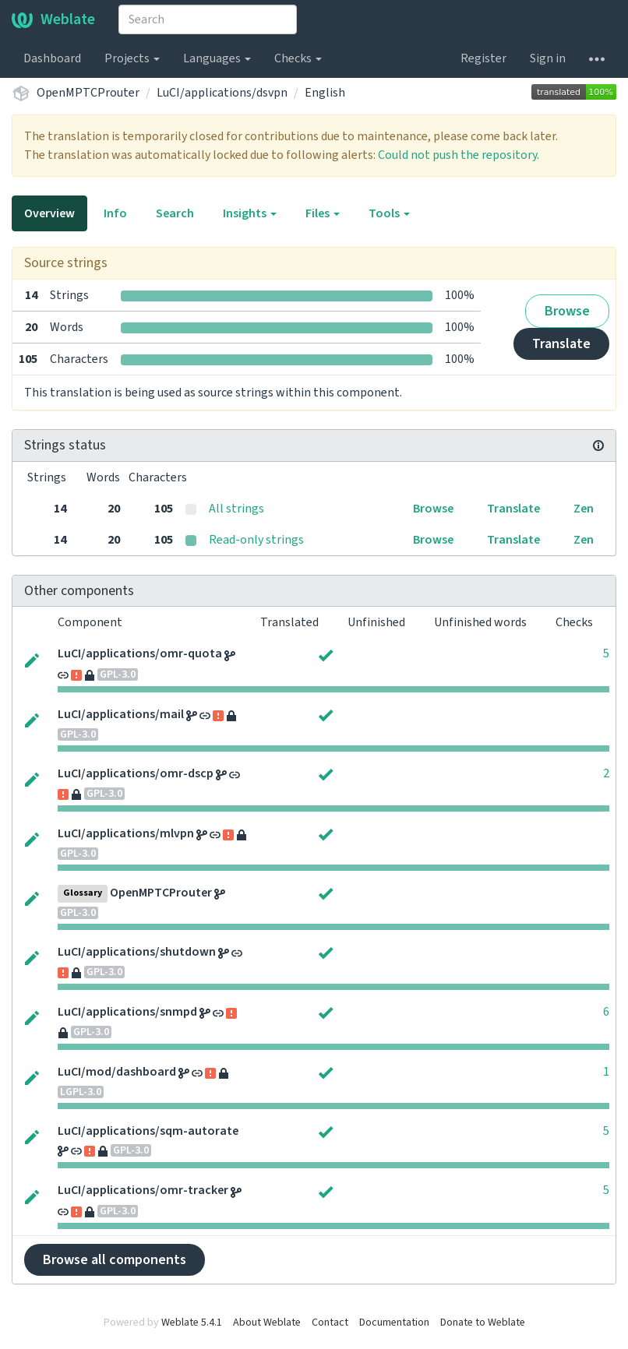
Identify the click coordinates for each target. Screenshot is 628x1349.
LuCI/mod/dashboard (117, 1071)
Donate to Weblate (482, 1322)
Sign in (548, 58)
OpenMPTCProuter (88, 92)
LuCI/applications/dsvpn (222, 92)
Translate (561, 344)
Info (115, 213)
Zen (583, 508)
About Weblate (267, 1322)
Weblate (53, 19)
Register (483, 58)
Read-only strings (256, 539)
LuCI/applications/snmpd (127, 1011)
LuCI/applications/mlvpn (126, 833)
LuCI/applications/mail (121, 714)
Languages (217, 58)
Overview (49, 213)
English (325, 92)
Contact (330, 1322)
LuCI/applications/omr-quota (140, 653)
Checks (298, 58)
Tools (389, 213)
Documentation (394, 1322)
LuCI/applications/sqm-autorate (148, 1130)
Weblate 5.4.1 (191, 1322)
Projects (132, 58)
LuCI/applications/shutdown (137, 951)
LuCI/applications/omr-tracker (143, 1190)
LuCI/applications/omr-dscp (135, 773)
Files (322, 213)
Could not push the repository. (458, 155)
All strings (236, 508)
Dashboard (52, 58)
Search (175, 213)
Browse (567, 311)
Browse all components (114, 1260)
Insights (250, 213)
